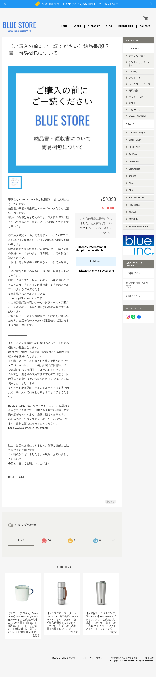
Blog (109, 26)
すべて (20, 539)
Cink (133, 184)
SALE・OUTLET (140, 118)
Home (64, 26)
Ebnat (134, 178)
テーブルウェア (139, 55)
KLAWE (135, 203)
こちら (86, 226)
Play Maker (137, 197)
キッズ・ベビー (139, 99)
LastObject (136, 165)
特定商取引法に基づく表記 (139, 276)
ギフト (134, 105)
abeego (135, 171)
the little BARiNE (139, 190)
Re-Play (135, 153)
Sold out (95, 260)
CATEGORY (134, 47)
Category (94, 26)
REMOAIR (136, 146)
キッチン (136, 70)
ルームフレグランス (140, 85)
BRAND (132, 126)
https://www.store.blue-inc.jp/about (28, 426)
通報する (110, 500)
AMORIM (136, 209)
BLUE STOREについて (64, 656)
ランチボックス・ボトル (140, 63)
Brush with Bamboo (140, 218)
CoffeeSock (137, 159)
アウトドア (137, 77)
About (77, 26)
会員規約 (149, 656)
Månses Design (139, 133)
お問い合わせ (135, 287)
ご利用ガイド (135, 264)
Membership (125, 26)
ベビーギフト (138, 111)
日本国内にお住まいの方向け (95, 269)
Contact (145, 26)
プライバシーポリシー (93, 656)
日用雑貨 (136, 92)
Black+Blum (137, 140)
